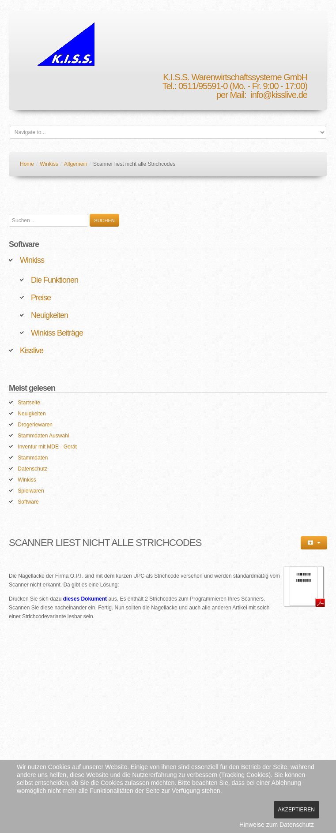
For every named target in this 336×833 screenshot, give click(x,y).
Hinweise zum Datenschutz (276, 824)
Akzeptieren (296, 810)
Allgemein (75, 164)
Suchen (104, 220)
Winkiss (49, 164)
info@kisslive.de (278, 95)
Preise (41, 297)
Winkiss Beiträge (57, 333)
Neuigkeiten (49, 315)
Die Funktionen (54, 280)
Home (27, 164)
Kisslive (31, 350)
